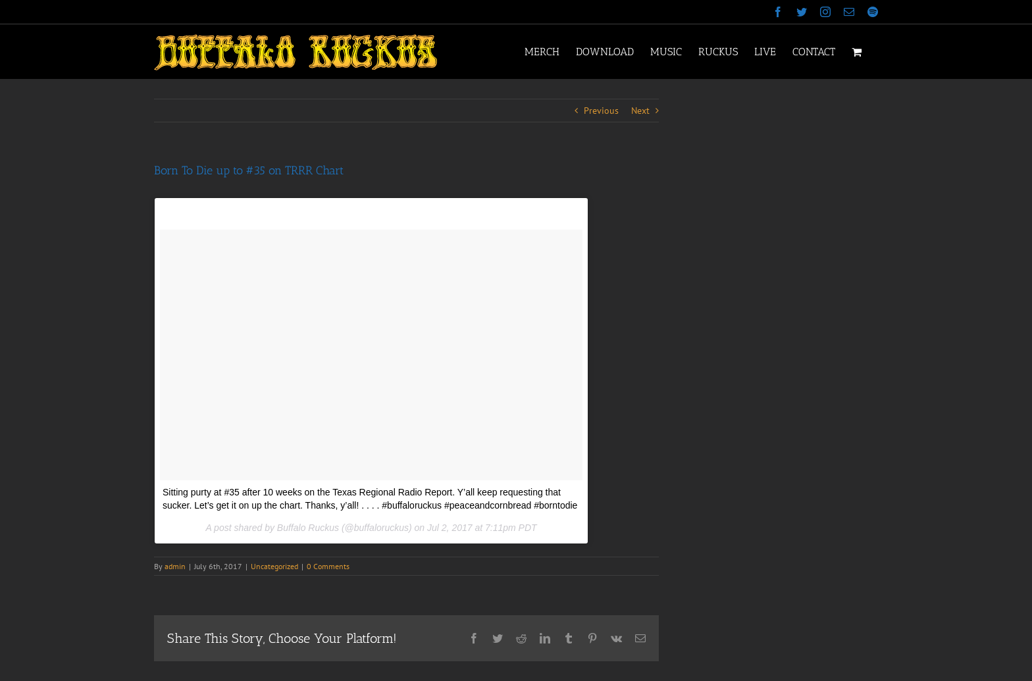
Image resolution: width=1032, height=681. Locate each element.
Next (640, 110)
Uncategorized (274, 566)
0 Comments (328, 566)
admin (175, 566)
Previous (601, 110)
